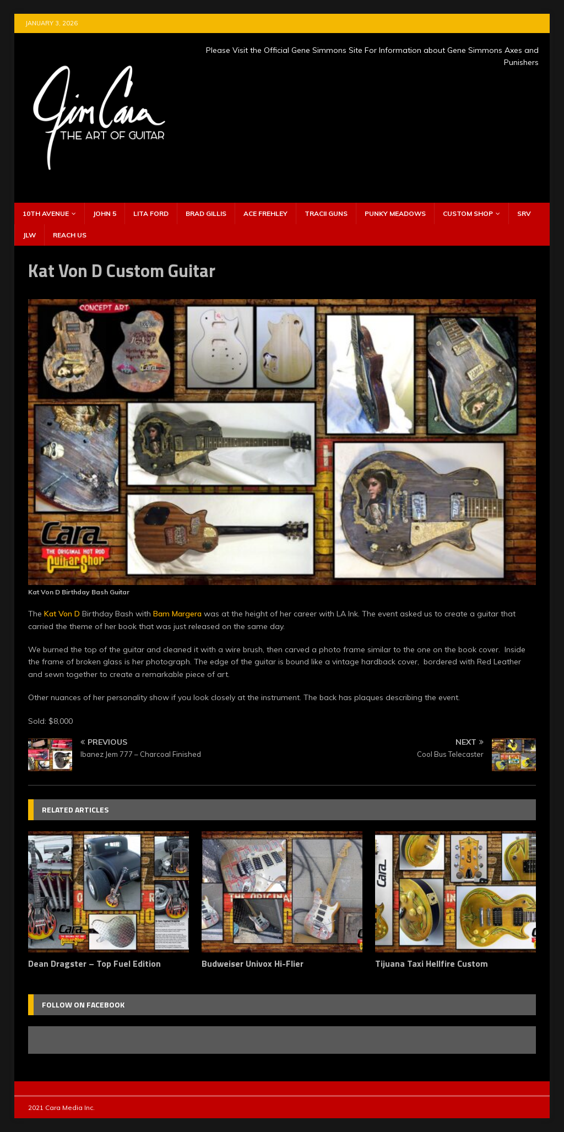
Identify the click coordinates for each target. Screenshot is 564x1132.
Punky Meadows (395, 213)
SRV (524, 213)
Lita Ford (151, 213)
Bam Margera (177, 614)
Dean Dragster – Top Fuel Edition (94, 963)
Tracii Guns (326, 213)
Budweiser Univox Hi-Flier (252, 963)
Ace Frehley (265, 213)
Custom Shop (468, 213)
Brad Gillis (206, 213)
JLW (29, 235)
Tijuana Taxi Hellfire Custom (431, 963)
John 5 (104, 213)
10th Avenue (46, 213)
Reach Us (69, 235)
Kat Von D (62, 614)
